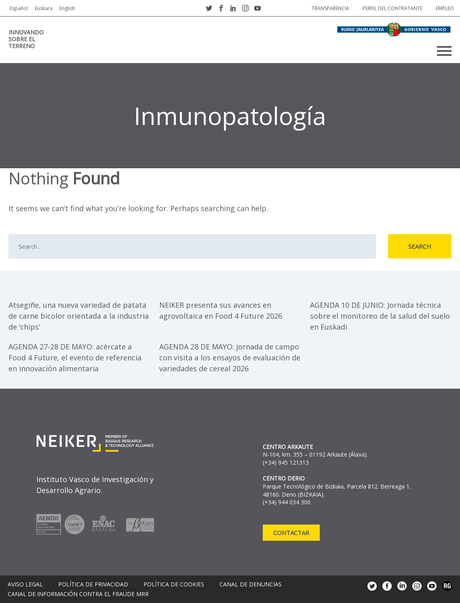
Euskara (44, 8)
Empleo (445, 8)
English (67, 8)
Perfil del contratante (392, 8)
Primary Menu (444, 51)
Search (419, 246)
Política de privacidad (93, 584)
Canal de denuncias (250, 584)
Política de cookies (173, 584)
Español (19, 8)
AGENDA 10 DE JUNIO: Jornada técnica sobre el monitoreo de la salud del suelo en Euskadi (380, 316)
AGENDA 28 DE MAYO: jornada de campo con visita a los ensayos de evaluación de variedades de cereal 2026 (229, 357)
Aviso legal (25, 584)
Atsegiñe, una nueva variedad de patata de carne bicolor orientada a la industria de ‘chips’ (78, 316)
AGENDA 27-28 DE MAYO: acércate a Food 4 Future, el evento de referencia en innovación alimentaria (74, 357)
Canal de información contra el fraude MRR (78, 594)
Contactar (291, 533)
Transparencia (330, 8)
